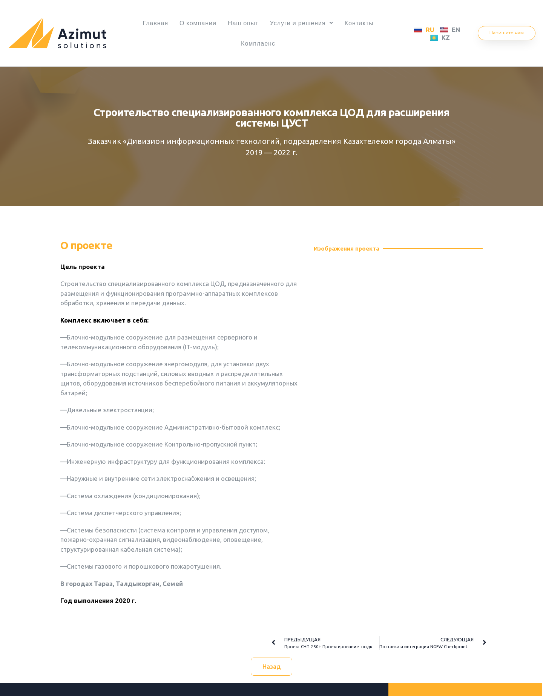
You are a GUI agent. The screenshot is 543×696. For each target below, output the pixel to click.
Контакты (363, 23)
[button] (507, 33)
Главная (151, 23)
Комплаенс (258, 43)
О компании (195, 23)
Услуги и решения (304, 23)
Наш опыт (243, 23)
